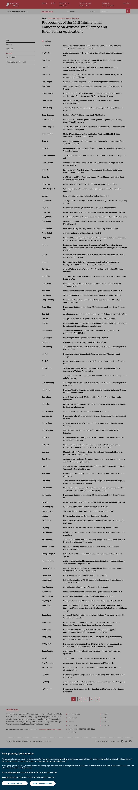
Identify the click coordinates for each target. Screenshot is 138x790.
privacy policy (13, 773)
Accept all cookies (14, 783)
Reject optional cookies (43, 783)
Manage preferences (10, 777)
